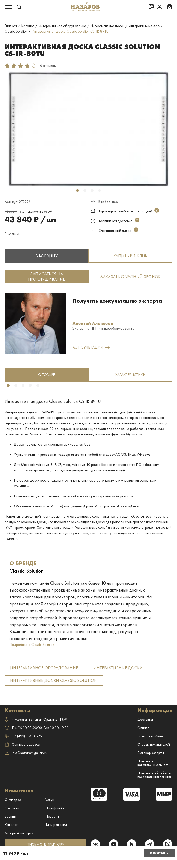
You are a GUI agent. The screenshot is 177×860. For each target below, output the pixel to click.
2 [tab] (84, 190)
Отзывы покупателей (153, 744)
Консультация (90, 347)
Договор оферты (150, 752)
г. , (36, 719)
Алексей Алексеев (92, 323)
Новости (52, 816)
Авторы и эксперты (19, 832)
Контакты (12, 808)
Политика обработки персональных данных (154, 775)
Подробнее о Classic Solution (31, 644)
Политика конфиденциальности (154, 763)
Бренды (10, 816)
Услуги (50, 799)
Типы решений (56, 824)
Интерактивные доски (118, 667)
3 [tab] (92, 190)
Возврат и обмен (150, 736)
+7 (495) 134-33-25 (23, 736)
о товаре (46, 374)
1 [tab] (77, 190)
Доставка (145, 719)
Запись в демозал (22, 744)
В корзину (159, 853)
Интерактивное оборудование (44, 667)
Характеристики (130, 374)
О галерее (13, 799)
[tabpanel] (88, 129)
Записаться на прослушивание (46, 276)
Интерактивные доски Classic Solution (53, 680)
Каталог (11, 824)
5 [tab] (37, 385)
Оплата (143, 727)
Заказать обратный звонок (130, 276)
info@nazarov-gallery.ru (26, 752)
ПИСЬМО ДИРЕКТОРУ (45, 844)
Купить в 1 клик (130, 256)
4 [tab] (99, 190)
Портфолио (54, 808)
